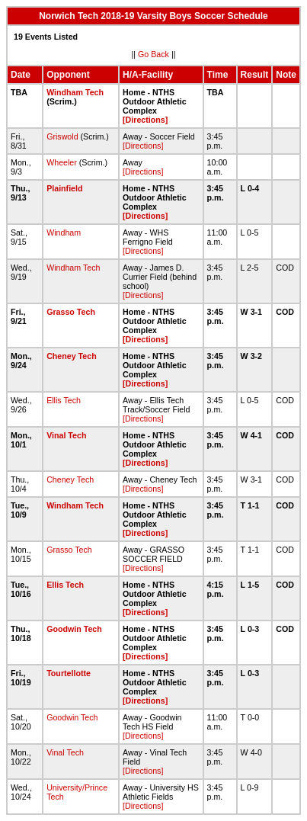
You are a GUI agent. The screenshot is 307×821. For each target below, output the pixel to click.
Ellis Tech (63, 400)
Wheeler (61, 162)
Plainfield (64, 188)
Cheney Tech (71, 356)
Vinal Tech (66, 435)
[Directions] (145, 119)
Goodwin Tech (74, 628)
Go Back (153, 54)
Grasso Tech (70, 311)
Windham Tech (75, 92)
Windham (63, 232)
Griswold (62, 136)
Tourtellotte (68, 673)
